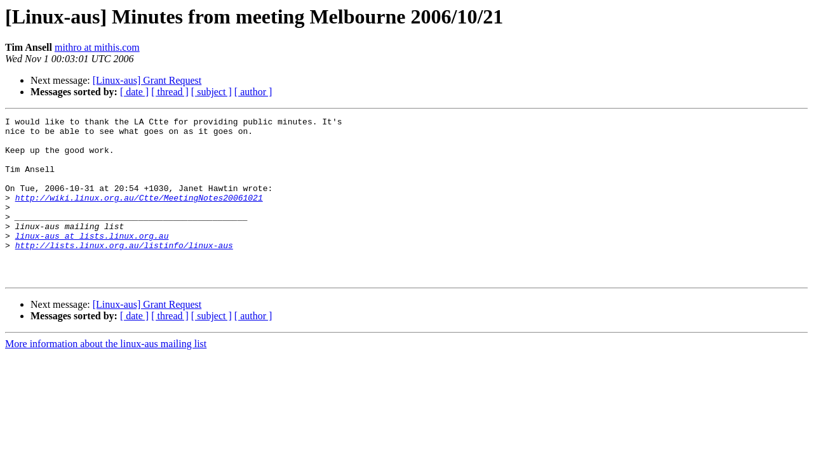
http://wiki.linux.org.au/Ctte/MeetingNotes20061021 (139, 214)
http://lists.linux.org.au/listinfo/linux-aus (124, 271)
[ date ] (134, 91)
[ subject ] (211, 91)
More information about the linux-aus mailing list (105, 376)
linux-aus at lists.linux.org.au (92, 260)
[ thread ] (170, 91)
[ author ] (253, 91)
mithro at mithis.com (97, 47)
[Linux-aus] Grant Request (147, 80)
